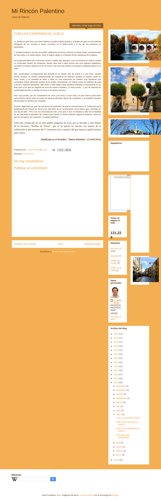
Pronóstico (119, 177)
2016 (116, 374)
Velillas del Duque (115, 261)
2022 (116, 350)
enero (119, 455)
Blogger (115, 495)
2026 (116, 334)
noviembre (121, 390)
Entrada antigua (93, 244)
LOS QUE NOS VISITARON (123, 436)
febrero (119, 451)
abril (118, 442)
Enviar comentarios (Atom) (63, 251)
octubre (120, 394)
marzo (119, 447)
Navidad (114, 256)
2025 (116, 338)
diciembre (121, 386)
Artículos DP (28, 154)
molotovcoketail (86, 495)
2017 (116, 370)
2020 (116, 358)
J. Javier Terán (117, 301)
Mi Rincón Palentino (38, 11)
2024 (116, 342)
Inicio (60, 244)
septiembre (121, 398)
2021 (116, 354)
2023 (116, 346)
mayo (119, 414)
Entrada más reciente (25, 244)
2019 (116, 362)
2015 (116, 378)
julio (118, 406)
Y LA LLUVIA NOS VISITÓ (128, 418)
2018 (116, 366)
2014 (116, 382)
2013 (116, 460)
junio (118, 410)
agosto (119, 402)
